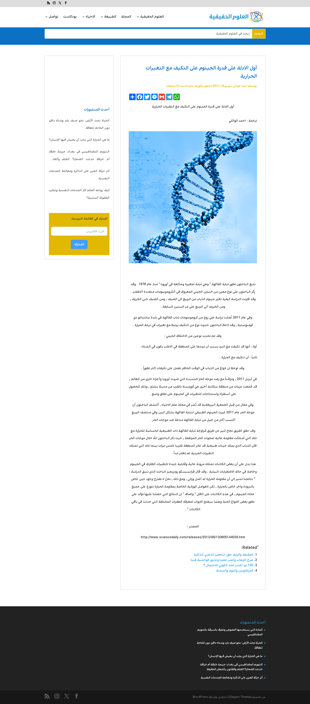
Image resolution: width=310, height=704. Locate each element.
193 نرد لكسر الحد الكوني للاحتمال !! (228, 565)
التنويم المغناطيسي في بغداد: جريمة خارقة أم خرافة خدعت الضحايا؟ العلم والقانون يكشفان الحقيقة (79, 156)
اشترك (79, 244)
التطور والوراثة (203, 86)
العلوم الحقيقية (152, 17)
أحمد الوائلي (240, 86)
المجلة (126, 17)
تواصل (53, 17)
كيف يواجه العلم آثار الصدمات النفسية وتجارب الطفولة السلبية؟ (79, 194)
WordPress (200, 697)
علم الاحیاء (186, 86)
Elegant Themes (240, 697)
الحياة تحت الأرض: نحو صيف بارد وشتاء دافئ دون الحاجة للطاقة (79, 124)
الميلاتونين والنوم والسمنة (234, 570)
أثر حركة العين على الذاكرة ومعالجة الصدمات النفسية (79, 175)
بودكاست (70, 17)
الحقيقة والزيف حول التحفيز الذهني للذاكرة (223, 554)
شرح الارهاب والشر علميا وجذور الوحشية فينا (222, 560)
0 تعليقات (172, 86)
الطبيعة (110, 17)
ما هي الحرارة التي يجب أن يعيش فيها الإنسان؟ (79, 140)
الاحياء (90, 17)
